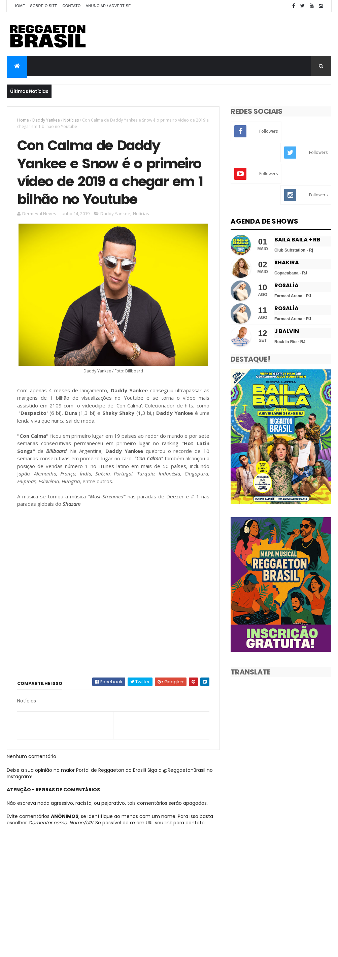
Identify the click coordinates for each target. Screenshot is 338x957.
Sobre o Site (43, 6)
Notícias (71, 120)
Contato (72, 6)
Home (19, 6)
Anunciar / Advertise (108, 6)
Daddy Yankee (46, 120)
